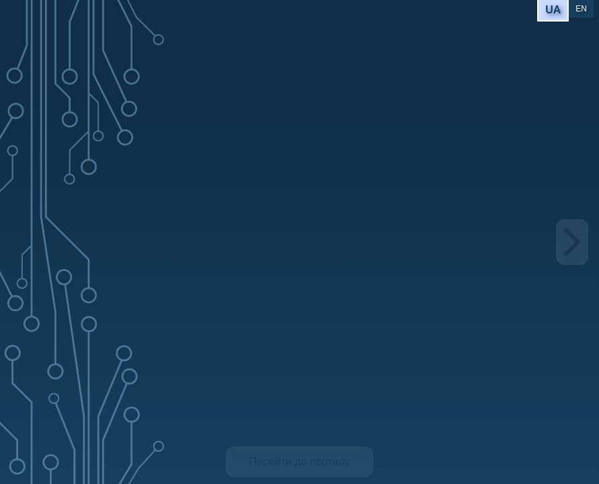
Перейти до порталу (299, 461)
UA (553, 9)
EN (581, 8)
